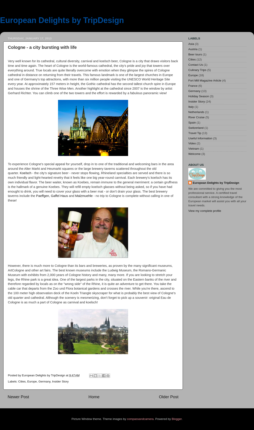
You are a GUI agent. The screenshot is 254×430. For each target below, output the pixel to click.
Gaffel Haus (59, 196)
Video (192, 143)
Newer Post (18, 397)
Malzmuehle (84, 196)
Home (93, 397)
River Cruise (196, 117)
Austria (193, 49)
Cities (22, 381)
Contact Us (195, 64)
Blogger (177, 419)
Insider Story (60, 381)
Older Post (168, 397)
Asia (191, 44)
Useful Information (200, 138)
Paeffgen (42, 196)
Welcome (194, 154)
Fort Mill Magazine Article (204, 80)
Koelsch (25, 173)
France (193, 85)
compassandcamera (140, 419)
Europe (32, 381)
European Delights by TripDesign (62, 20)
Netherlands (196, 112)
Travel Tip (194, 133)
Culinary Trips (197, 70)
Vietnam (193, 148)
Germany (45, 381)
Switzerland (196, 127)
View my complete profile (204, 210)
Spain (192, 122)
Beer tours (195, 54)
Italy (191, 106)
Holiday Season (198, 96)
